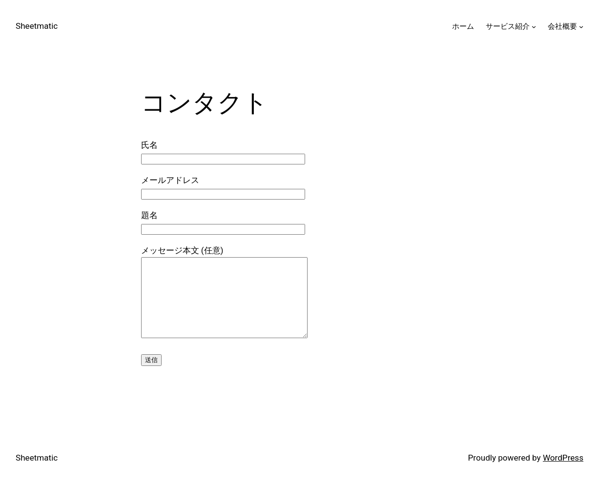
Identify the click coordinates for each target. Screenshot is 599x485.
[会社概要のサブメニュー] (581, 26)
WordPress (563, 458)
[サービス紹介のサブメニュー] (534, 26)
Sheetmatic (37, 26)
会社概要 (562, 26)
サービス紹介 (508, 26)
